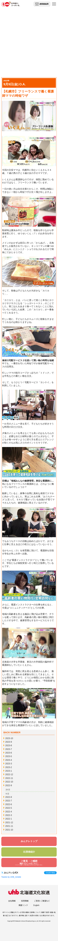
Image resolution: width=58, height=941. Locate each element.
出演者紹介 (29, 851)
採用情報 (25, 901)
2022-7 (8, 801)
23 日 (8, 790)
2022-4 (8, 812)
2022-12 (9, 774)
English (36, 905)
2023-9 (8, 742)
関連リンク (23, 905)
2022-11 (9, 778)
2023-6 (8, 753)
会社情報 (12, 901)
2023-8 (8, 745)
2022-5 (8, 808)
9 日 (7, 794)
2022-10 (9, 782)
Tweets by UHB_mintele (11, 877)
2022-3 (8, 815)
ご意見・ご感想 (29, 862)
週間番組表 (42, 4)
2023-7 (8, 749)
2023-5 (8, 756)
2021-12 (9, 822)
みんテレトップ (29, 841)
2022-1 (8, 819)
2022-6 (8, 804)
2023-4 (8, 760)
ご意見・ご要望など (42, 901)
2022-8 (8, 797)
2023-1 (8, 771)
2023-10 (9, 738)
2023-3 (8, 763)
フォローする (50, 873)
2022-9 (8, 785)
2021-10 (9, 830)
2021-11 (9, 826)
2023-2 (8, 767)
